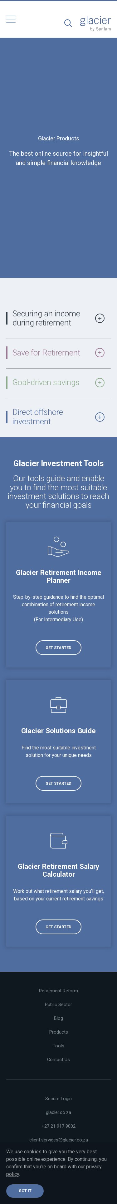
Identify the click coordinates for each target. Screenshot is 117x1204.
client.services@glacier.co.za (58, 1140)
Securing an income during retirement (58, 318)
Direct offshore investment (58, 416)
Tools (58, 1046)
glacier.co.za (58, 1112)
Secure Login (58, 1098)
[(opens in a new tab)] (58, 594)
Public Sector (58, 1004)
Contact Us (58, 1059)
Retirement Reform (58, 991)
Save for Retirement (58, 353)
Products (58, 1032)
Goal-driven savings (58, 382)
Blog (58, 1018)
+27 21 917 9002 (58, 1126)
